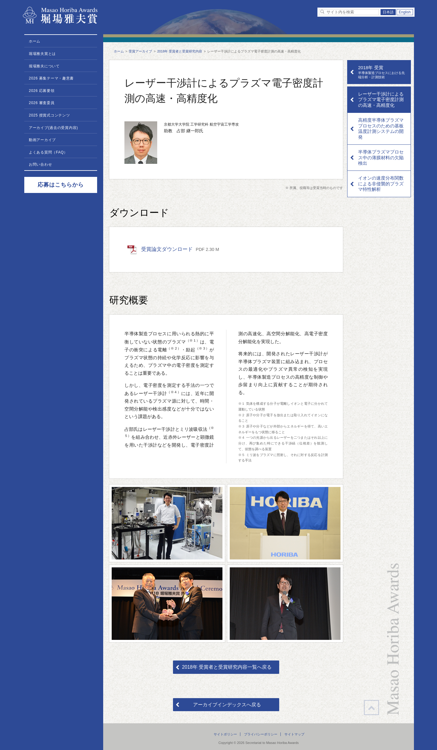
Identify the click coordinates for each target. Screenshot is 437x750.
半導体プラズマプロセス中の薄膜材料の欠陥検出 (381, 157)
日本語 (388, 12)
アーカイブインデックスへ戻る (227, 704)
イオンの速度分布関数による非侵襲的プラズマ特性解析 (381, 183)
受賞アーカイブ (140, 51)
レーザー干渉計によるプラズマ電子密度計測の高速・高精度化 (381, 99)
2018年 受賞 (383, 72)
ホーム (119, 51)
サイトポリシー (225, 734)
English (405, 12)
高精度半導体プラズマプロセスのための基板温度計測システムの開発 (381, 128)
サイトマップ (294, 734)
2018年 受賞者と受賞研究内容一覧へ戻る (227, 667)
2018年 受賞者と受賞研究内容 (179, 51)
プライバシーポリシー (260, 734)
